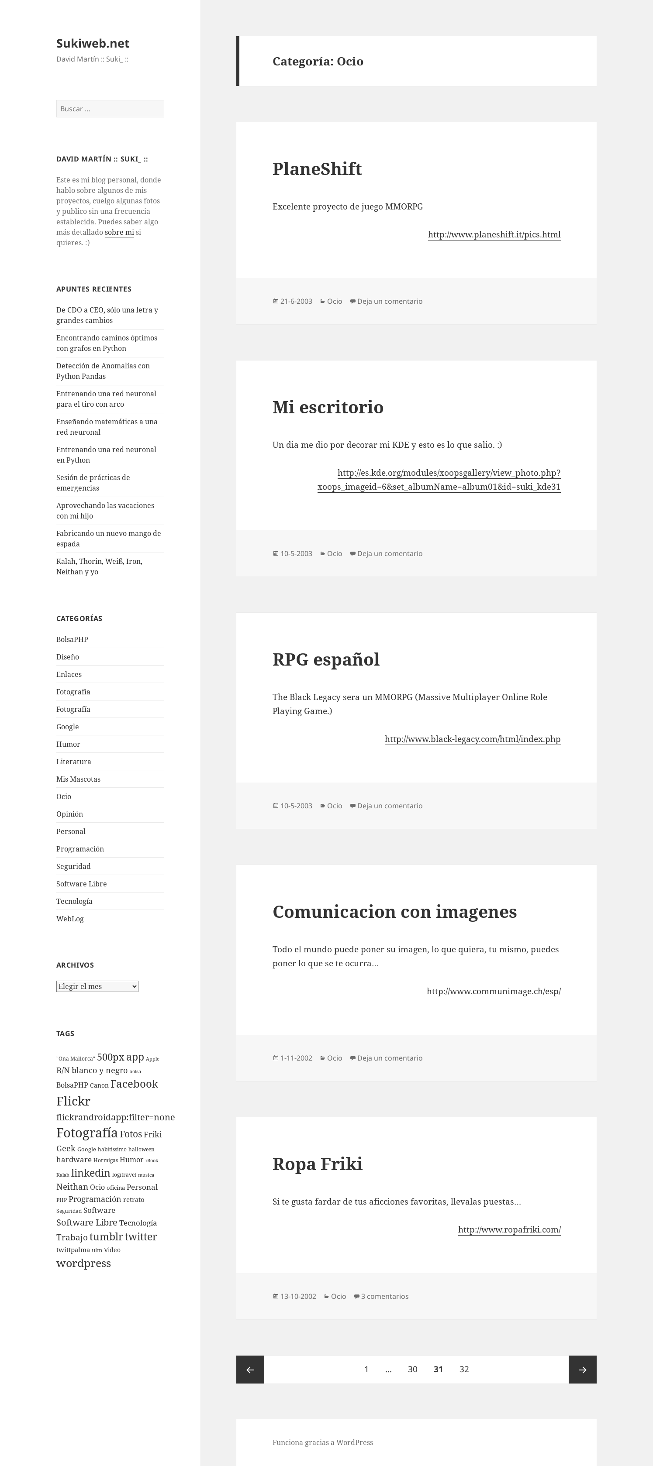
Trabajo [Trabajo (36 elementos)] (72, 1237)
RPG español (326, 658)
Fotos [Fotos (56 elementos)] (131, 1134)
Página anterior (250, 1370)
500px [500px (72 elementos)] (110, 1057)
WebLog (70, 919)
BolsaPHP (72, 639)
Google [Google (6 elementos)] (86, 1149)
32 (467, 1365)
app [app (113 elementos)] (135, 1057)
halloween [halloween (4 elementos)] (141, 1149)
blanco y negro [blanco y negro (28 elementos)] (100, 1070)
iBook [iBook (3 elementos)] (151, 1160)
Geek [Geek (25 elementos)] (66, 1148)
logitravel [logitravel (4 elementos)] (124, 1174)
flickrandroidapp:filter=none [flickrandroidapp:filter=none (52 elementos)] (115, 1117)
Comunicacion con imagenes (395, 911)
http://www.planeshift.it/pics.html (494, 234)
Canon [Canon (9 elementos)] (99, 1085)
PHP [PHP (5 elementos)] (61, 1200)
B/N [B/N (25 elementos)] (63, 1070)
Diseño (67, 657)
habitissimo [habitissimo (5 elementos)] (112, 1149)
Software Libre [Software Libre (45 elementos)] (86, 1222)
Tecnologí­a (74, 901)
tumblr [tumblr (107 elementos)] (106, 1236)
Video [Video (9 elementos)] (112, 1250)
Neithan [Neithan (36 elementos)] (72, 1186)
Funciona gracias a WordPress (323, 1442)
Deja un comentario (390, 301)
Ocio (63, 796)
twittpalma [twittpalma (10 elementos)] (73, 1250)
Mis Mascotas (78, 779)
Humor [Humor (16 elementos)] (132, 1159)
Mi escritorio (328, 406)
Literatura (73, 761)
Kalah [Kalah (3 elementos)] (62, 1175)
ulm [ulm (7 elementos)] (97, 1250)
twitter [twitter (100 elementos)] (141, 1236)
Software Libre (81, 884)
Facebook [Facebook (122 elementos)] (134, 1084)
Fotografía (73, 709)
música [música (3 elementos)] (146, 1175)
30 (416, 1365)
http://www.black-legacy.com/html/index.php (473, 739)
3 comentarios (385, 1296)
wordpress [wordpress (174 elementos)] (83, 1262)
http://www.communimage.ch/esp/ (494, 991)
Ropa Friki (318, 1163)
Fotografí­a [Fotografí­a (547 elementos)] (87, 1132)
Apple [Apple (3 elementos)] (152, 1059)
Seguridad (73, 866)
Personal (71, 831)
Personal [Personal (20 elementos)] (142, 1187)
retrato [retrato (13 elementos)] (134, 1199)
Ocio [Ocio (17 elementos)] (97, 1187)
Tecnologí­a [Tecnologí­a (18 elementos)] (138, 1223)
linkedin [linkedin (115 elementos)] (91, 1173)
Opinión (69, 814)
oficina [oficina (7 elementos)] (116, 1187)
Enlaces (69, 674)
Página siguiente (583, 1370)
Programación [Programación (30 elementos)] (95, 1198)
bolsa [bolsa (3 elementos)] (135, 1071)
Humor (68, 744)
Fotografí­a (73, 692)
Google (67, 726)
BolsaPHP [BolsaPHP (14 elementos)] (72, 1085)
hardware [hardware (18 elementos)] (74, 1159)
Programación (80, 849)
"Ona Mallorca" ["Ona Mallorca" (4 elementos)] (75, 1058)
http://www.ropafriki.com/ (509, 1229)
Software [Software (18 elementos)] (99, 1210)
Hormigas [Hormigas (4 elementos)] (105, 1160)
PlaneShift (317, 168)
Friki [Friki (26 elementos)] (153, 1134)
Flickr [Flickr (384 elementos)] (73, 1100)
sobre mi (119, 232)
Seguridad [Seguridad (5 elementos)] (69, 1211)
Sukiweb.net (93, 43)
